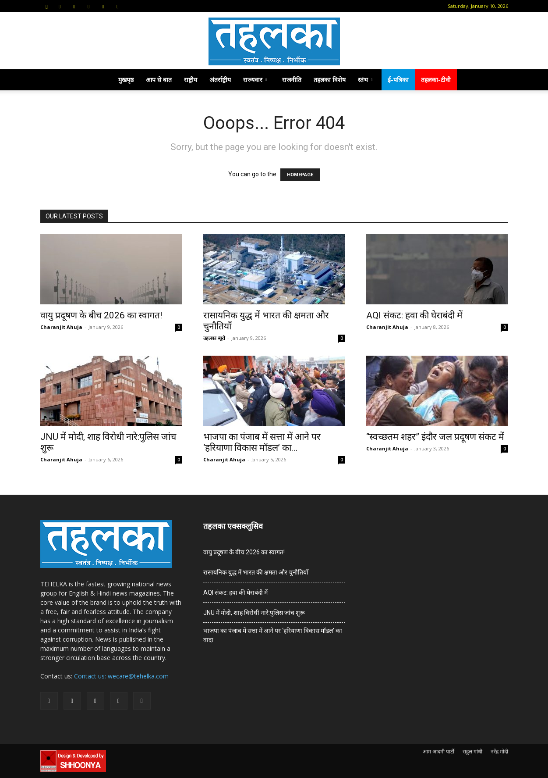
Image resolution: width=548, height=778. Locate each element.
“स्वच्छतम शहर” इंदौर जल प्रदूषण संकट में (435, 437)
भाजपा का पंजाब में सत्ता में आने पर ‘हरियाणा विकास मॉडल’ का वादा (272, 635)
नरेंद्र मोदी (499, 751)
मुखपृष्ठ (126, 79)
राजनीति (291, 79)
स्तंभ (365, 79)
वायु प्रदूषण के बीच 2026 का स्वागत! (101, 315)
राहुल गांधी (472, 751)
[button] (46, 6)
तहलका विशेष (330, 79)
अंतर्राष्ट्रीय (220, 79)
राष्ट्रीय (190, 79)
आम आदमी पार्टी (438, 751)
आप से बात (159, 79)
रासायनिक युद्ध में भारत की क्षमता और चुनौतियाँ (255, 572)
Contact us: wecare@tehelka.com (121, 676)
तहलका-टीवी (436, 79)
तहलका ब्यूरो (214, 338)
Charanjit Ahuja (61, 327)
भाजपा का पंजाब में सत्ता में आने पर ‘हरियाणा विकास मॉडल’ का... (262, 442)
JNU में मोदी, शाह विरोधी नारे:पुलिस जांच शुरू (254, 612)
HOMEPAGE (300, 175)
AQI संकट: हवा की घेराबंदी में (414, 315)
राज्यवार (255, 79)
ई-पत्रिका (398, 79)
